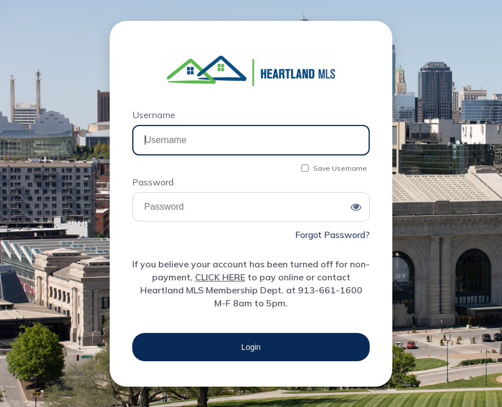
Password (153, 182)
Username (153, 114)
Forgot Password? (332, 234)
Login (251, 347)
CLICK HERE (220, 277)
